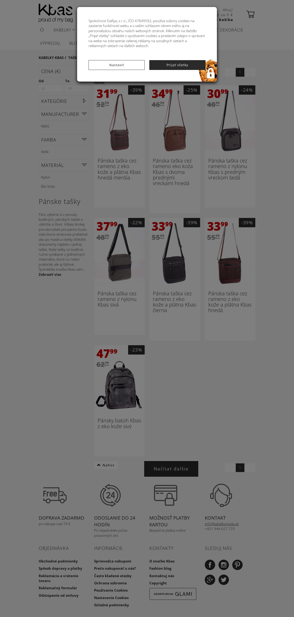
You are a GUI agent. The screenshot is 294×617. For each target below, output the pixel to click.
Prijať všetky (177, 65)
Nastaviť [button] (116, 65)
